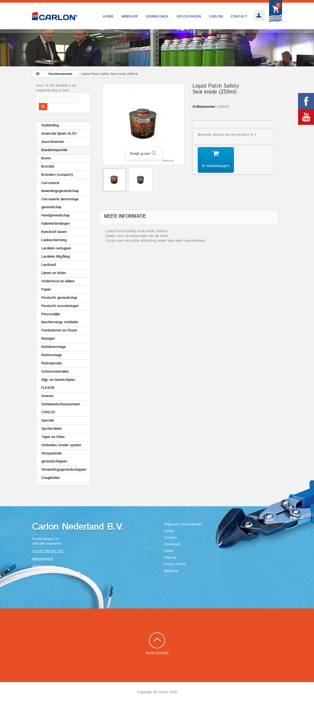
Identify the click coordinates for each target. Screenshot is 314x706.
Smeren (47, 396)
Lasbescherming (54, 240)
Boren (46, 158)
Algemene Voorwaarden (183, 524)
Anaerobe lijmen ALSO (59, 133)
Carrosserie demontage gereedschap (59, 203)
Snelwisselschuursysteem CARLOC (60, 408)
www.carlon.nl (42, 558)
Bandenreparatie (54, 150)
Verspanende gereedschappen (54, 457)
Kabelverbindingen (55, 223)
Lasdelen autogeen (56, 248)
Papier (46, 289)
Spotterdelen (51, 428)
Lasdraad (48, 264)
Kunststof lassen (54, 232)
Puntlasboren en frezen (59, 330)
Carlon (216, 16)
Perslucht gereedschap (59, 297)
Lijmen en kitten (53, 273)
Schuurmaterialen (55, 371)
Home (108, 16)
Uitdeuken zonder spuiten (61, 445)
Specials (47, 420)
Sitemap (170, 557)
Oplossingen (188, 16)
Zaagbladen (50, 477)
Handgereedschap (55, 215)
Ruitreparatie (51, 363)
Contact (239, 16)
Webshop (129, 16)
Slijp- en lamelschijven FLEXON (58, 383)
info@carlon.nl (43, 566)
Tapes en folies (53, 437)
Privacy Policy (174, 564)
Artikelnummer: (204, 107)
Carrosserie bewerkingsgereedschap (60, 187)
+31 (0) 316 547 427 (48, 551)
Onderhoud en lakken (58, 281)
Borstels (47, 166)
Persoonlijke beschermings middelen (59, 318)
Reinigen (48, 338)
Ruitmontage (51, 355)
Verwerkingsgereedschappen (63, 469)
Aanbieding (50, 125)
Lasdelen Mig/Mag (55, 256)
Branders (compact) (57, 174)
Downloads (157, 16)
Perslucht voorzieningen (60, 306)
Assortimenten (52, 141)
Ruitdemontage (53, 347)
